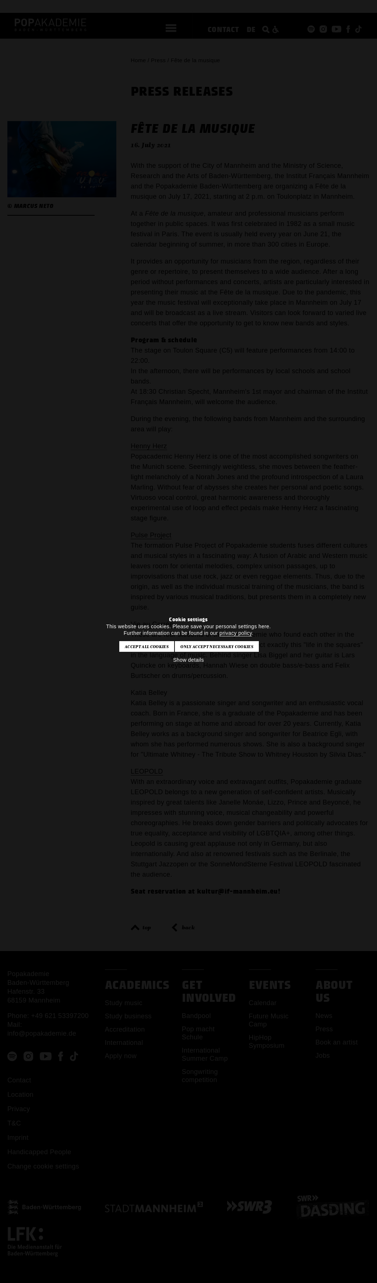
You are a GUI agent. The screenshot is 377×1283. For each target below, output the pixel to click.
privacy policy (235, 633)
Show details (188, 660)
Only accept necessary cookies (216, 646)
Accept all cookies (147, 646)
